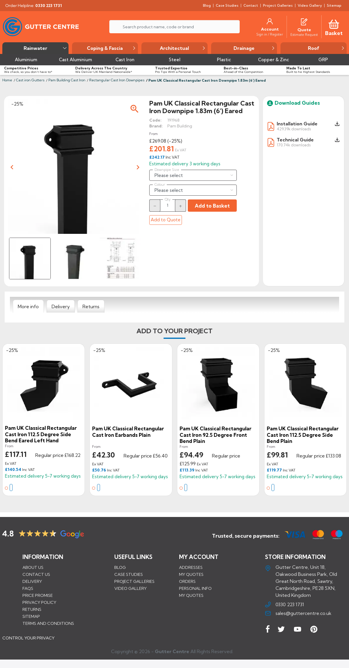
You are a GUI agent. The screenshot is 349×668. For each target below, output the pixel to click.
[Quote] (304, 29)
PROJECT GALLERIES (134, 581)
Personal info (195, 588)
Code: (155, 120)
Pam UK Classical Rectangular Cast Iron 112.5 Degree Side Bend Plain (303, 434)
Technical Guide (295, 139)
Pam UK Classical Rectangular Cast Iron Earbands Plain (128, 431)
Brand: (156, 126)
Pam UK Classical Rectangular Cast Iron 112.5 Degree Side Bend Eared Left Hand (41, 434)
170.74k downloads (294, 145)
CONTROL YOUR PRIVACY (28, 642)
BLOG (120, 567)
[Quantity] (167, 205)
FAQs (27, 588)
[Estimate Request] (304, 34)
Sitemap (31, 616)
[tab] (28, 306)
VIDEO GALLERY (130, 588)
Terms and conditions (48, 623)
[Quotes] (304, 21)
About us (32, 567)
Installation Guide (297, 123)
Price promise (37, 595)
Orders (187, 581)
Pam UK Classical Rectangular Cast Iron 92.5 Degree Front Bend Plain (215, 434)
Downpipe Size (167, 169)
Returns (31, 609)
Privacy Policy (39, 602)
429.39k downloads (294, 129)
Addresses (191, 567)
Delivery (32, 581)
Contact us (36, 574)
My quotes (191, 574)
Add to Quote (165, 219)
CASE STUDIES (128, 574)
